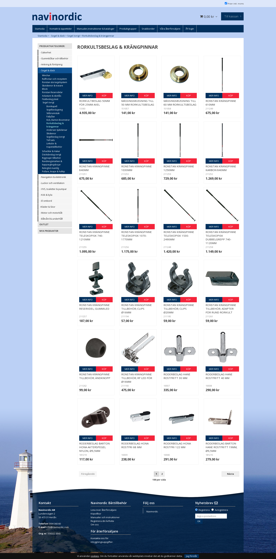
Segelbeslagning (54, 109)
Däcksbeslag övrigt (51, 154)
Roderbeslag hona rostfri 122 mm (177, 445)
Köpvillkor (96, 513)
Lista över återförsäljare (104, 509)
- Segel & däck (57, 35)
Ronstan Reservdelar (52, 92)
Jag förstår (191, 556)
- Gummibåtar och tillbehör (54, 58)
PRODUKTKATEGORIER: (52, 46)
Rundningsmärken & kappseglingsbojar (52, 163)
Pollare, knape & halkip (53, 171)
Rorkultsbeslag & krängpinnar (98, 35)
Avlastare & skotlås (51, 95)
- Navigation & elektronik (53, 177)
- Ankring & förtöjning (51, 64)
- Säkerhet (45, 52)
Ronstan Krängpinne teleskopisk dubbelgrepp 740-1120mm (221, 237)
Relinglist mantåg (50, 168)
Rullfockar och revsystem (54, 78)
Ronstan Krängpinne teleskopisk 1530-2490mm (179, 235)
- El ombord (46, 200)
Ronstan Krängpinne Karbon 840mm (221, 168)
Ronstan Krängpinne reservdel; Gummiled (94, 306)
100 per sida (159, 479)
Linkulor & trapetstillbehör (54, 145)
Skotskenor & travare (52, 85)
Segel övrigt (73, 35)
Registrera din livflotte (102, 521)
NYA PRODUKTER (48, 230)
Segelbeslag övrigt (55, 136)
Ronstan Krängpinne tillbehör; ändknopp (94, 376)
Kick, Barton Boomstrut (58, 119)
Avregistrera (221, 509)
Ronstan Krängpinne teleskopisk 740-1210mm (94, 235)
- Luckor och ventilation (52, 183)
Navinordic (152, 511)
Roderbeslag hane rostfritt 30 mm (177, 376)
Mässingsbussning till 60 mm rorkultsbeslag (180, 102)
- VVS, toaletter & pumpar (53, 189)
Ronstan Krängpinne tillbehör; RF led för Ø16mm (136, 377)
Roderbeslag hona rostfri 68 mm (135, 445)
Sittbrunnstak (52, 113)
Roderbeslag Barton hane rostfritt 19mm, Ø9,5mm (221, 447)
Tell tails (50, 140)
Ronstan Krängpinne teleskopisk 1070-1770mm (136, 235)
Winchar (46, 75)
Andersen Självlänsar (56, 129)
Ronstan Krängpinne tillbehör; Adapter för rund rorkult (221, 308)
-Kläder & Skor (47, 206)
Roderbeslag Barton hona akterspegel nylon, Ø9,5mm (94, 447)
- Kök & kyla (46, 194)
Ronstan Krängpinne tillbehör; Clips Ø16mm (136, 308)
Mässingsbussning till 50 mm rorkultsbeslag (137, 102)
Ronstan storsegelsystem (54, 82)
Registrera (204, 509)
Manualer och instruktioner (105, 517)
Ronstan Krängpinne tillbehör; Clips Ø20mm (179, 308)
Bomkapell (51, 106)
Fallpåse (50, 116)
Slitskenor (51, 133)
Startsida (42, 35)
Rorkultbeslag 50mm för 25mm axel (94, 102)
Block (45, 88)
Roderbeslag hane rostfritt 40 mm (219, 376)
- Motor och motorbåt (51, 212)
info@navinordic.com (57, 527)
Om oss (95, 524)
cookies (95, 556)
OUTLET (44, 224)
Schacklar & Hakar (51, 151)
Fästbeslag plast (50, 99)
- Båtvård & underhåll (51, 218)
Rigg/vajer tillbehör (51, 157)
